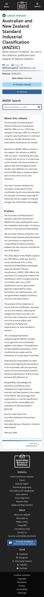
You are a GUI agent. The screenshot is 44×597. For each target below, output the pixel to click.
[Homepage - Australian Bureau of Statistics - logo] (22, 5)
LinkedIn (23, 564)
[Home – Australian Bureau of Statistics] (22, 461)
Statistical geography (22, 487)
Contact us (22, 532)
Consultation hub (22, 529)
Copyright (22, 578)
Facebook (23, 554)
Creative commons (22, 575)
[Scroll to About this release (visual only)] (29, 118)
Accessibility (22, 589)
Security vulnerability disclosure (22, 536)
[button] (6, 5)
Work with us (22, 518)
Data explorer (22, 494)
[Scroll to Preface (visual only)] (16, 211)
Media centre (22, 521)
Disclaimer (22, 582)
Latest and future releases (22, 476)
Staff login (22, 593)
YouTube (23, 568)
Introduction (21, 444)
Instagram (23, 557)
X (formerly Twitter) (23, 561)
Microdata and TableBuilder (22, 490)
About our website (22, 514)
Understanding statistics (22, 505)
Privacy (22, 585)
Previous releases (23, 84)
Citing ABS (22, 525)
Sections (23, 91)
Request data (22, 501)
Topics (22, 480)
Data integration (22, 498)
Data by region (22, 483)
